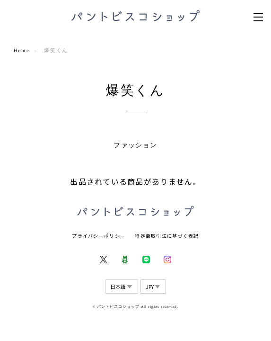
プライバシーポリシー (98, 235)
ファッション (135, 145)
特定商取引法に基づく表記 (167, 235)
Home (21, 50)
